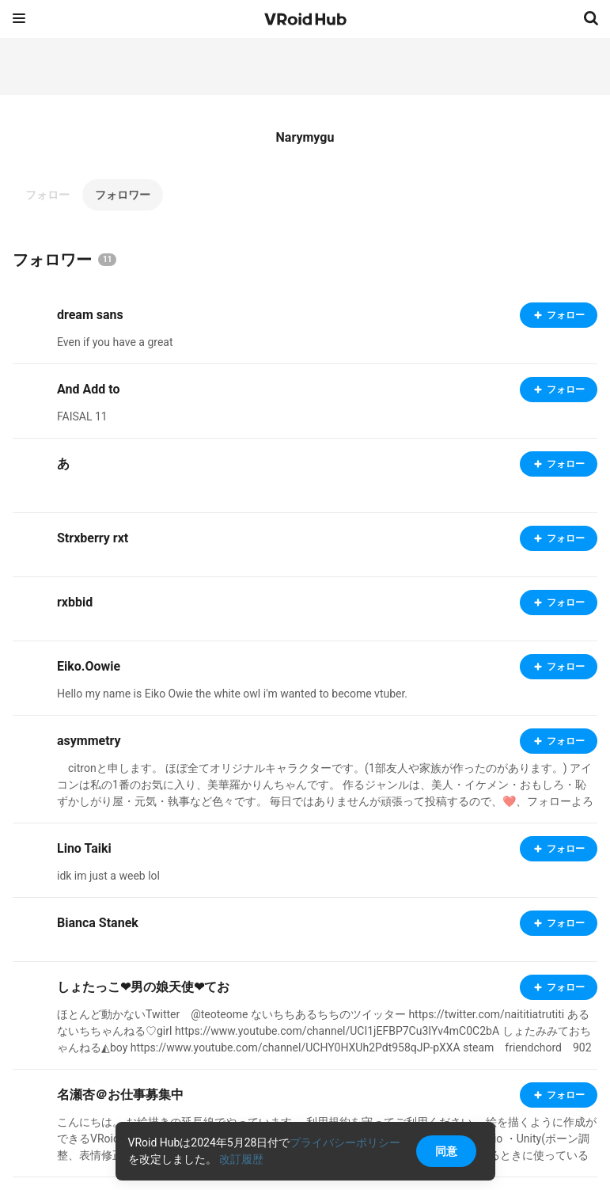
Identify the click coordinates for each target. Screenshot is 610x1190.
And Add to (88, 389)
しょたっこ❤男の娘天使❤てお (143, 986)
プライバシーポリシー (345, 1142)
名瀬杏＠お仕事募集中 (120, 1094)
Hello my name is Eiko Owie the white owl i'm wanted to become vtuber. (232, 693)
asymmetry (89, 740)
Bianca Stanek (97, 922)
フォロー (47, 194)
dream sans (90, 314)
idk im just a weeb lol (108, 875)
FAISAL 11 (82, 416)
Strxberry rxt (92, 538)
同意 (446, 1151)
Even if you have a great (115, 342)
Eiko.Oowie (88, 666)
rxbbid (75, 602)
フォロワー (122, 194)
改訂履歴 (241, 1159)
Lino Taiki (84, 848)
